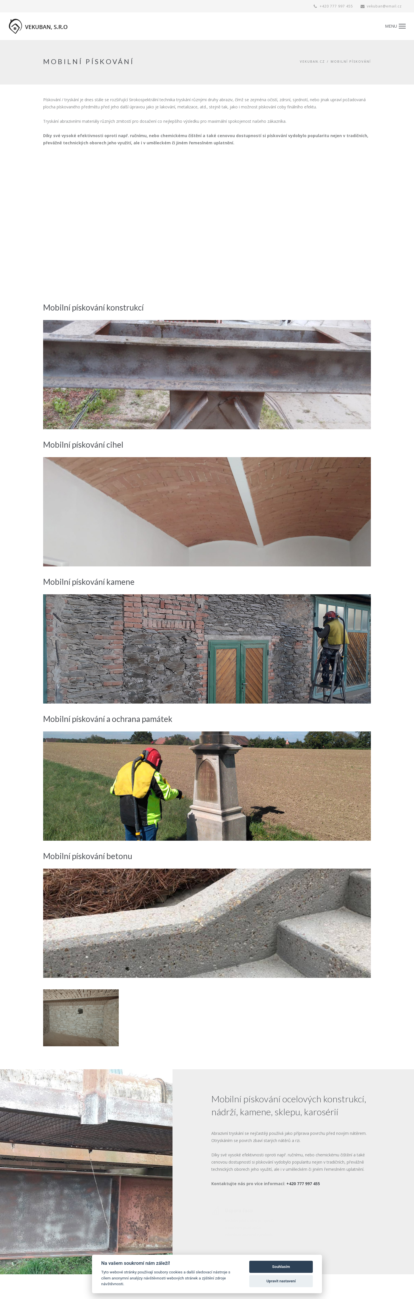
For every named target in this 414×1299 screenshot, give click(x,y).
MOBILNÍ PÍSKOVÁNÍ (351, 61)
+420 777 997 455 (333, 6)
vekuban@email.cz (381, 6)
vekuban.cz (312, 61)
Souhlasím (281, 1266)
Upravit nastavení (281, 1281)
